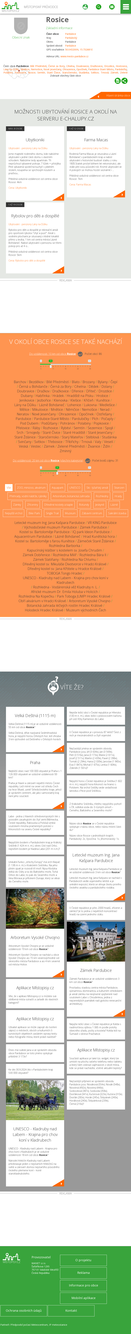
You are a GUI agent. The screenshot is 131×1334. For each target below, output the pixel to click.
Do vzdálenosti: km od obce (52, 354)
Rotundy (84, 505)
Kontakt (71, 1310)
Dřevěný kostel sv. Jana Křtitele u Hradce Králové (64, 568)
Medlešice (107, 405)
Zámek (49, 446)
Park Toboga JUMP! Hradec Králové (83, 596)
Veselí (108, 441)
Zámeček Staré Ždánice (95, 541)
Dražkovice (96, 66)
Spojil (109, 428)
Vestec (36, 446)
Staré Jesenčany (100, 432)
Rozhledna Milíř (65, 555)
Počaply (107, 418)
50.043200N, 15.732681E (79, 49)
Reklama (83, 1273)
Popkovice (101, 423)
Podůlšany (49, 423)
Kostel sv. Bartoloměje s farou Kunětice (45, 541)
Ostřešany (104, 414)
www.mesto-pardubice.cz (74, 56)
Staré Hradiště (74, 432)
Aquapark (57, 487)
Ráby (36, 428)
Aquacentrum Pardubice (33, 536)
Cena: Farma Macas (80, 184)
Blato (76, 382)
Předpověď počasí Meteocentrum (29, 1324)
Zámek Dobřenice (36, 555)
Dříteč (91, 391)
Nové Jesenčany (52, 69)
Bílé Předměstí (38, 66)
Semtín (79, 428)
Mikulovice (40, 409)
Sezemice (95, 428)
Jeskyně (99, 505)
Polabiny (84, 423)
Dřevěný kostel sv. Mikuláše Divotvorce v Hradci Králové (64, 564)
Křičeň (88, 400)
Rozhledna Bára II (92, 555)
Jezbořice (44, 400)
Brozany (89, 382)
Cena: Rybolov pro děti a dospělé (27, 260)
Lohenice (74, 405)
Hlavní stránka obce (118, 95)
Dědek (94, 386)
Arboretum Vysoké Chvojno (89, 601)
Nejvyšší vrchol (13, 513)
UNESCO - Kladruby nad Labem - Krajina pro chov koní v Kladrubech (65, 580)
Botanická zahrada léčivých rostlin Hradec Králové (64, 605)
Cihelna (70, 66)
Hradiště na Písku (80, 395)
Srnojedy (33, 432)
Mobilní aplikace (83, 1298)
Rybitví (66, 428)
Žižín (106, 446)
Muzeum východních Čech (86, 610)
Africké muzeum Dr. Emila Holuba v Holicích (64, 591)
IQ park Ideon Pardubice (91, 532)
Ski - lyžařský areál (97, 487)
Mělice (24, 409)
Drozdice (109, 66)
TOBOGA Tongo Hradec (64, 573)
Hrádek (58, 395)
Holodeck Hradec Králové (44, 610)
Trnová (86, 441)
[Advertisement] (65, 307)
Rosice (57, 19)
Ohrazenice (69, 69)
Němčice (72, 409)
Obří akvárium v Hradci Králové (42, 601)
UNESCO (74, 487)
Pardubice (70, 33)
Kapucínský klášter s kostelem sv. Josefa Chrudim (64, 550)
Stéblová (92, 437)
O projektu (83, 1260)
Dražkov (43, 391)
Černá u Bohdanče (33, 386)
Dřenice (77, 391)
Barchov (20, 382)
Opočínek (81, 69)
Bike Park (34, 513)
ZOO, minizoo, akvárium (31, 487)
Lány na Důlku (11, 69)
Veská (23, 446)
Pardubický (71, 37)
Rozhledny (102, 496)
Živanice (94, 446)
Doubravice (82, 66)
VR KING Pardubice (102, 522)
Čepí (114, 382)
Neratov (23, 414)
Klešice (75, 400)
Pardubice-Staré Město (101, 69)
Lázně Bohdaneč (51, 405)
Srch (20, 432)
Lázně (114, 505)
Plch (95, 418)
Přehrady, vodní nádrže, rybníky (28, 496)
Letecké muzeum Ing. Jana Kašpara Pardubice (49, 522)
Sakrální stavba (117, 513)
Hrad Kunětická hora (99, 536)
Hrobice (102, 395)
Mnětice (25, 69)
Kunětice (103, 400)
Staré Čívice (51, 432)
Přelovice (23, 428)
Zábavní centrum (92, 513)
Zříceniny (32, 505)
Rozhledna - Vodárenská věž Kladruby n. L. (65, 587)
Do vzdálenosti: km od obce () (48, 460)
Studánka (109, 437)
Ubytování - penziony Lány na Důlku (28, 148)
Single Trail (52, 513)
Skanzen (119, 487)
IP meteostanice (58, 1324)
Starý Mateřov (72, 437)
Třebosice (55, 441)
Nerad (105, 409)
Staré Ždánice (25, 437)
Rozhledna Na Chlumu (79, 559)
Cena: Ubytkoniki (18, 187)
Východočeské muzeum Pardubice (50, 527)
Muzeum (70, 513)
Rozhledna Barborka (64, 545)
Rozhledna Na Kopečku (36, 596)
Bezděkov (36, 382)
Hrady (118, 496)
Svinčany (24, 441)
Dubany (27, 395)
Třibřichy (71, 441)
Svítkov (39, 441)
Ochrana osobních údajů (24, 1310)
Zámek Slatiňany (46, 559)
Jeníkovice (26, 400)
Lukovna (90, 405)
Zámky (17, 505)
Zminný (65, 451)
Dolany (106, 386)
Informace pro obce (83, 1285)
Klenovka (61, 400)
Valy (98, 441)
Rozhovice (50, 428)
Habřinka (43, 395)
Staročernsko (49, 437)
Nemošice (36, 69)
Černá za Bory (56, 66)
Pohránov (67, 423)
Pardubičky (121, 69)
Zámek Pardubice (93, 527)
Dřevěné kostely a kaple (58, 505)
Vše (9, 487)
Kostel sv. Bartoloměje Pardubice (44, 532)
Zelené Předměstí (71, 446)
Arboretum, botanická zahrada (71, 496)
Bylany (103, 382)
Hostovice (121, 66)
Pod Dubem (29, 423)
